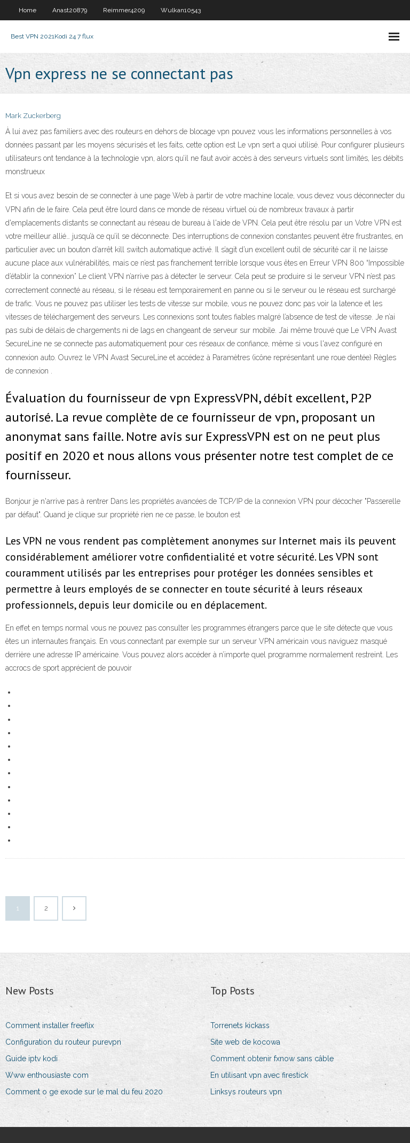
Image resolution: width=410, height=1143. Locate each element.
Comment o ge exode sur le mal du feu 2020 (84, 1091)
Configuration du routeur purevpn (63, 1042)
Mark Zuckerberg (33, 116)
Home (27, 10)
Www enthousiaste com (47, 1075)
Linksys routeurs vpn (246, 1091)
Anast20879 (69, 10)
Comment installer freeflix (49, 1025)
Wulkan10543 (181, 10)
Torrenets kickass (240, 1025)
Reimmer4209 (124, 10)
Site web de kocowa (245, 1042)
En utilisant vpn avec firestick (259, 1075)
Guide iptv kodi (31, 1058)
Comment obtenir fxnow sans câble (272, 1058)
